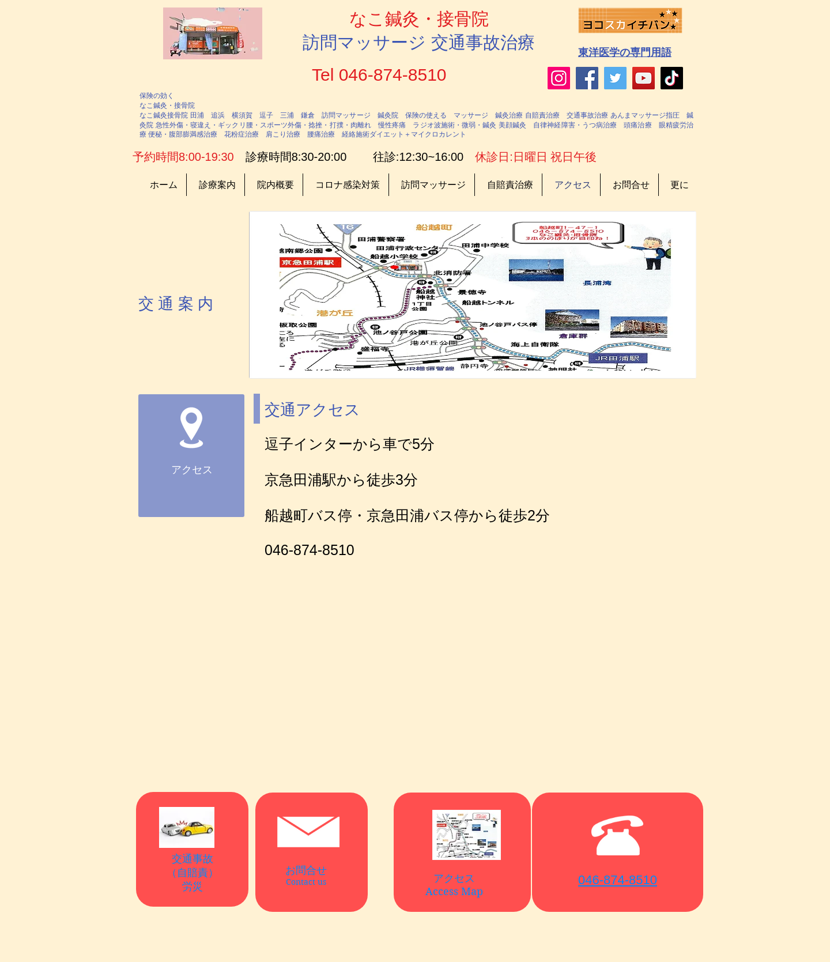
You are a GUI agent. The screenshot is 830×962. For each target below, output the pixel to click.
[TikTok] (672, 78)
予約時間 (156, 156)
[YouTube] (643, 78)
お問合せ (306, 870)
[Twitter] (615, 78)
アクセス (454, 878)
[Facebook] (587, 78)
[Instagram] (559, 78)
